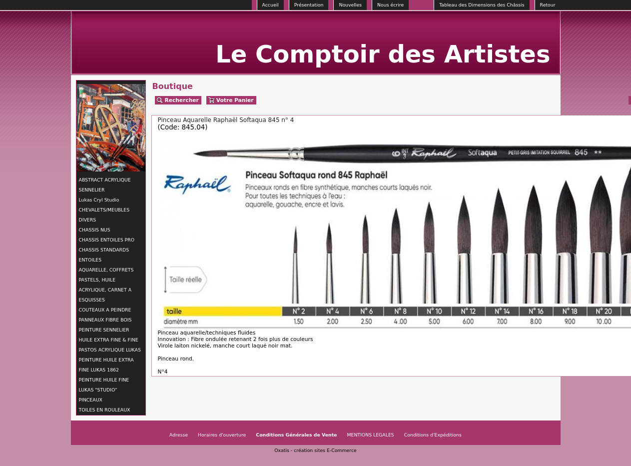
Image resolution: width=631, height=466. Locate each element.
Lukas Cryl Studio (99, 199)
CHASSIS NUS (94, 229)
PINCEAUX (90, 399)
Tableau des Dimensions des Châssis (481, 5)
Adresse (178, 435)
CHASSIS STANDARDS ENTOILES (104, 254)
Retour (548, 5)
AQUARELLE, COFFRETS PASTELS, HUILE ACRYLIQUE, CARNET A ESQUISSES (106, 284)
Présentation (309, 5)
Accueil (270, 5)
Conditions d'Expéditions (433, 435)
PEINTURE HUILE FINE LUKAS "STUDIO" (104, 384)
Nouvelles (350, 5)
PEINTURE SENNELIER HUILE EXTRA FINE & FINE (108, 334)
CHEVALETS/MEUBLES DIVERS (104, 214)
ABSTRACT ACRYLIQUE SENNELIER (105, 184)
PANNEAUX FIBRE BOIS (105, 319)
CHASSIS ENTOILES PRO (106, 239)
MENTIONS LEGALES (370, 435)
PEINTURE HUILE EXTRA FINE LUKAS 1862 (106, 364)
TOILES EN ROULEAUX (104, 409)
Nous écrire (390, 5)
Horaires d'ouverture (222, 435)
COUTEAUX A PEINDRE (105, 309)
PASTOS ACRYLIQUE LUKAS (110, 349)
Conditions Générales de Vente (296, 435)
